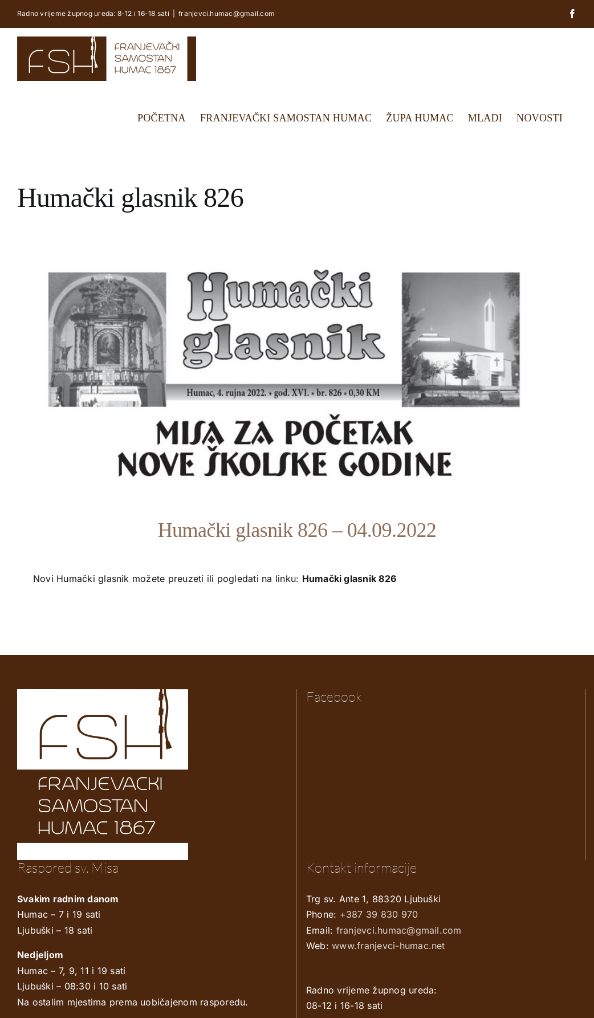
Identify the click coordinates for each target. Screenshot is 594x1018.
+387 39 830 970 (379, 914)
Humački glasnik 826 (349, 578)
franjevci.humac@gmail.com (226, 13)
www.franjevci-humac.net (388, 945)
